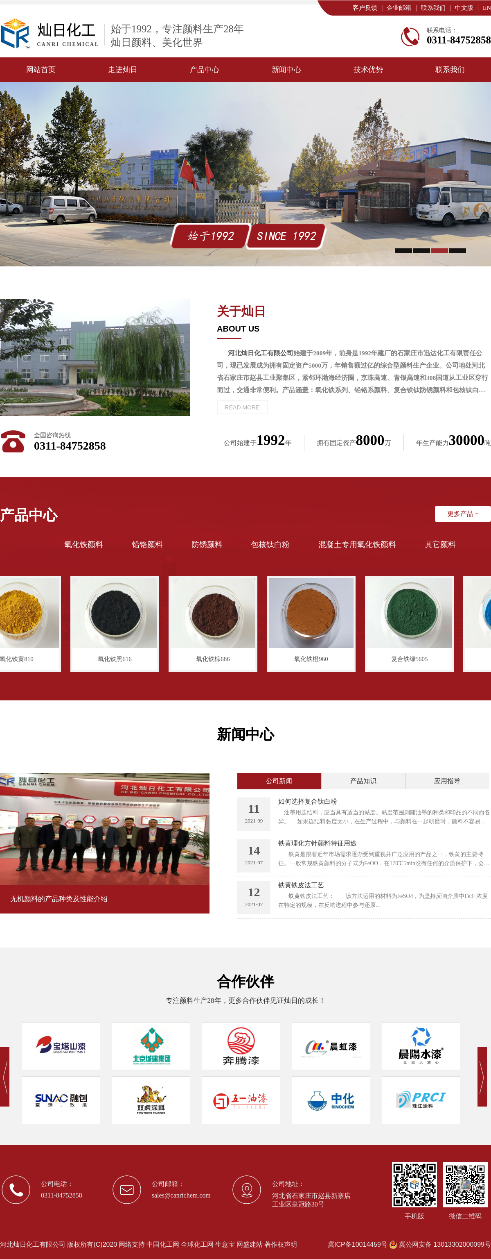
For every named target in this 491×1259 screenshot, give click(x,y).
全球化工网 (197, 1244)
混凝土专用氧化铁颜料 (357, 544)
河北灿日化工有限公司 (32, 1244)
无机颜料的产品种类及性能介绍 (59, 899)
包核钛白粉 (270, 544)
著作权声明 (280, 1244)
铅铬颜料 (147, 544)
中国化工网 (162, 1244)
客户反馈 (365, 8)
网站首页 (41, 70)
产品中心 (204, 70)
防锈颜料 (207, 544)
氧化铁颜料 (83, 544)
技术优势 (368, 70)
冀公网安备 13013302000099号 (445, 1244)
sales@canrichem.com (181, 1195)
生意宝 (225, 1244)
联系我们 (433, 8)
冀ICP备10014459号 (357, 1244)
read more (242, 407)
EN (487, 8)
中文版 (464, 8)
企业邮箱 (399, 8)
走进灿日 (122, 70)
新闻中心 (286, 70)
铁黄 (294, 896)
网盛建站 (249, 1244)
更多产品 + (463, 513)
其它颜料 (440, 544)
